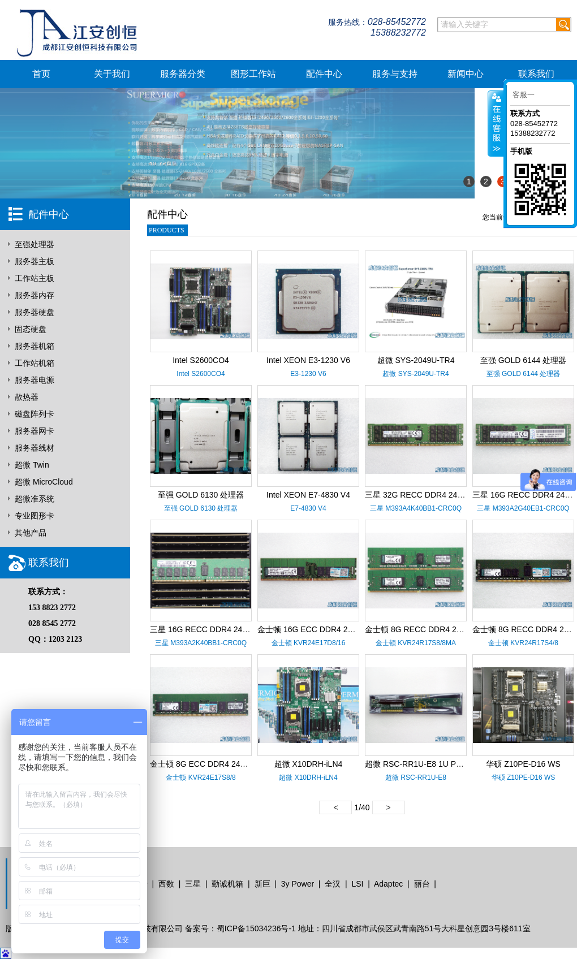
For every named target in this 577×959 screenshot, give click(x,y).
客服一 (524, 94)
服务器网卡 (34, 430)
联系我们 (536, 74)
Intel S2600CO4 (201, 360)
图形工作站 (253, 74)
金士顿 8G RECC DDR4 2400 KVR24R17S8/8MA (452, 629)
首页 (41, 74)
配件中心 (324, 74)
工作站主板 (34, 278)
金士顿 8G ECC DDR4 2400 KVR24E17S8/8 (228, 763)
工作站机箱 (34, 363)
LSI (357, 883)
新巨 (262, 883)
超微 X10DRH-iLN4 (308, 763)
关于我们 (112, 74)
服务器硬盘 (34, 312)
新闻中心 (465, 74)
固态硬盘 (30, 329)
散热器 (26, 396)
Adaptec (388, 883)
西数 (166, 883)
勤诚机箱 (227, 883)
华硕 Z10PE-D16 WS (523, 763)
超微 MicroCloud (44, 481)
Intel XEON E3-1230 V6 (308, 360)
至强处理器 (34, 244)
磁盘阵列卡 (34, 413)
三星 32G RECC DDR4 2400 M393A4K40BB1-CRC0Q (461, 494)
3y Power (297, 883)
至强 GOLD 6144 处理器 (523, 360)
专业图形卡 (34, 515)
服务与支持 (394, 74)
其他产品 (30, 532)
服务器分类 (182, 74)
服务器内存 (34, 295)
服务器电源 (34, 380)
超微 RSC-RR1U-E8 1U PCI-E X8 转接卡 (437, 763)
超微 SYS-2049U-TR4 (416, 360)
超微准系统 (34, 498)
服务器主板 (34, 261)
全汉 (333, 883)
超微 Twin (32, 464)
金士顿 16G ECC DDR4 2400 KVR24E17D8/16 (340, 629)
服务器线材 (34, 447)
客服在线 (496, 123)
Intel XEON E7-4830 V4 (308, 494)
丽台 (422, 883)
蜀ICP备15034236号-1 (256, 928)
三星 (193, 883)
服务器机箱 (34, 346)
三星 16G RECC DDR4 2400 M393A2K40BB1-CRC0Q (246, 629)
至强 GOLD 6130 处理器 (201, 494)
